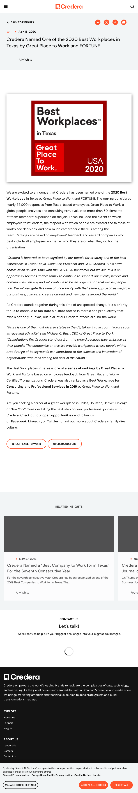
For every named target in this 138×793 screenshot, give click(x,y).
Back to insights (20, 22)
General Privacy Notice (16, 776)
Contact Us (10, 756)
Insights (8, 728)
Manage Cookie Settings (20, 786)
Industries (9, 717)
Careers (8, 750)
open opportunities (57, 415)
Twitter (52, 421)
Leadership (10, 745)
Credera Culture (64, 444)
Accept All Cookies (93, 786)
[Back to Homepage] (69, 6)
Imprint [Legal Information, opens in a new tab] (97, 776)
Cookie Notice (82, 776)
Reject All (121, 786)
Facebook (19, 421)
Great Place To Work (26, 444)
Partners (8, 722)
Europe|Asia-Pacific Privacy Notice (52, 776)
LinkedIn (34, 421)
